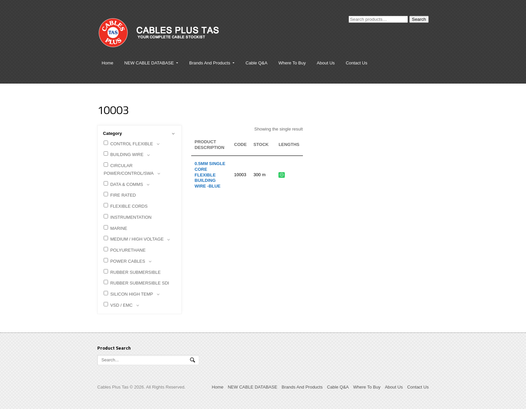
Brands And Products (209, 62)
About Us (325, 62)
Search (419, 19)
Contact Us (356, 62)
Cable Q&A (256, 62)
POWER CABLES (129, 261)
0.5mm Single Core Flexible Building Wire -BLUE (210, 175)
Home (107, 62)
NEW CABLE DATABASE (149, 62)
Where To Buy (292, 62)
